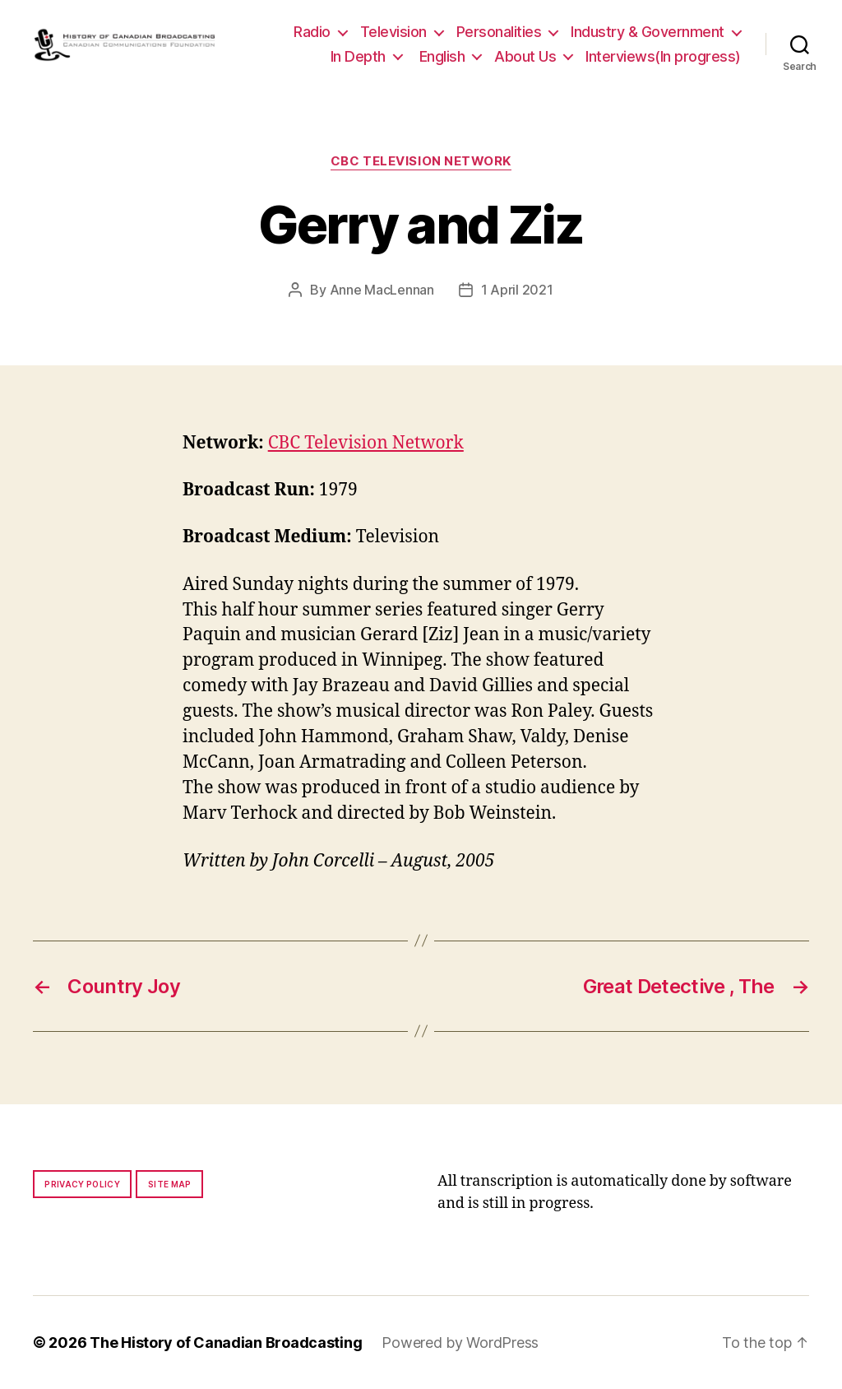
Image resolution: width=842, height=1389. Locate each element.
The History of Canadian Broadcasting (226, 1342)
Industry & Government (647, 31)
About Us (525, 56)
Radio (312, 31)
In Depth (358, 56)
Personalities (499, 31)
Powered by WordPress (460, 1342)
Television (393, 31)
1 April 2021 (517, 289)
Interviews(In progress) (663, 56)
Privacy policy (82, 1184)
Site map (170, 1184)
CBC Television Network (421, 161)
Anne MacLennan (382, 289)
